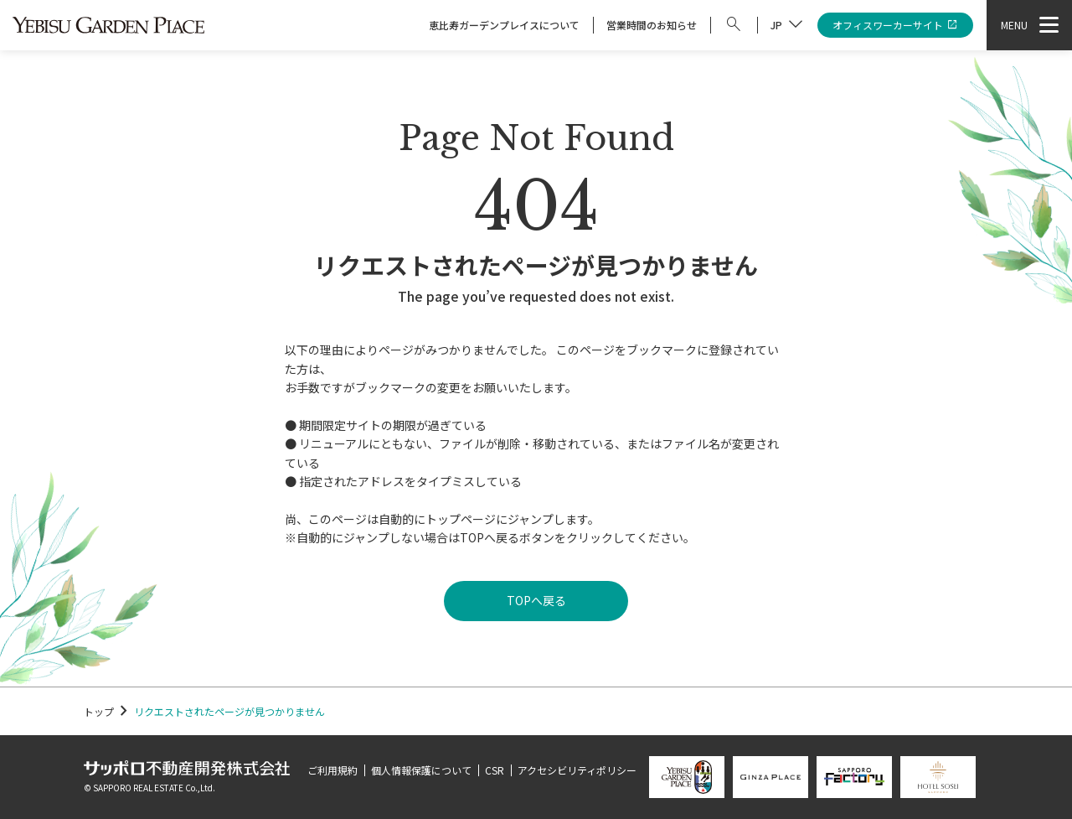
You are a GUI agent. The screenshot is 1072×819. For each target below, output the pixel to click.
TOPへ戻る (536, 600)
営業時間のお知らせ (651, 25)
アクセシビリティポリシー (577, 770)
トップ (99, 711)
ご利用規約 (332, 770)
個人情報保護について (421, 770)
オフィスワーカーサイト (895, 25)
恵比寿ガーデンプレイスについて (504, 25)
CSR (494, 770)
